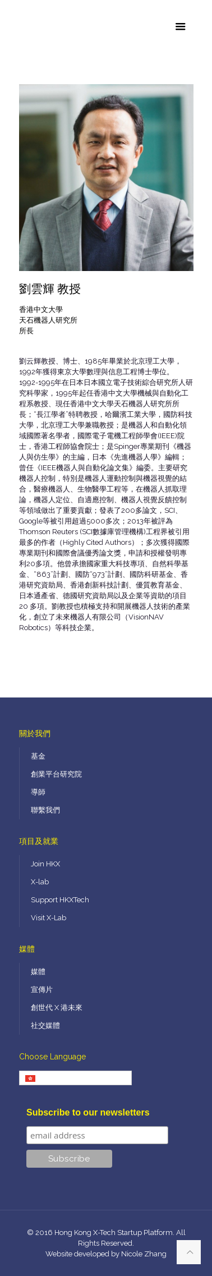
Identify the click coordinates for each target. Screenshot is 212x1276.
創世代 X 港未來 (56, 1007)
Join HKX (45, 864)
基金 (38, 756)
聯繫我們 (45, 810)
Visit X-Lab (48, 918)
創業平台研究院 (56, 774)
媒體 (38, 971)
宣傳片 (42, 989)
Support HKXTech (60, 900)
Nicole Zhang (144, 1254)
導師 (38, 792)
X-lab (40, 882)
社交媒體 (45, 1025)
